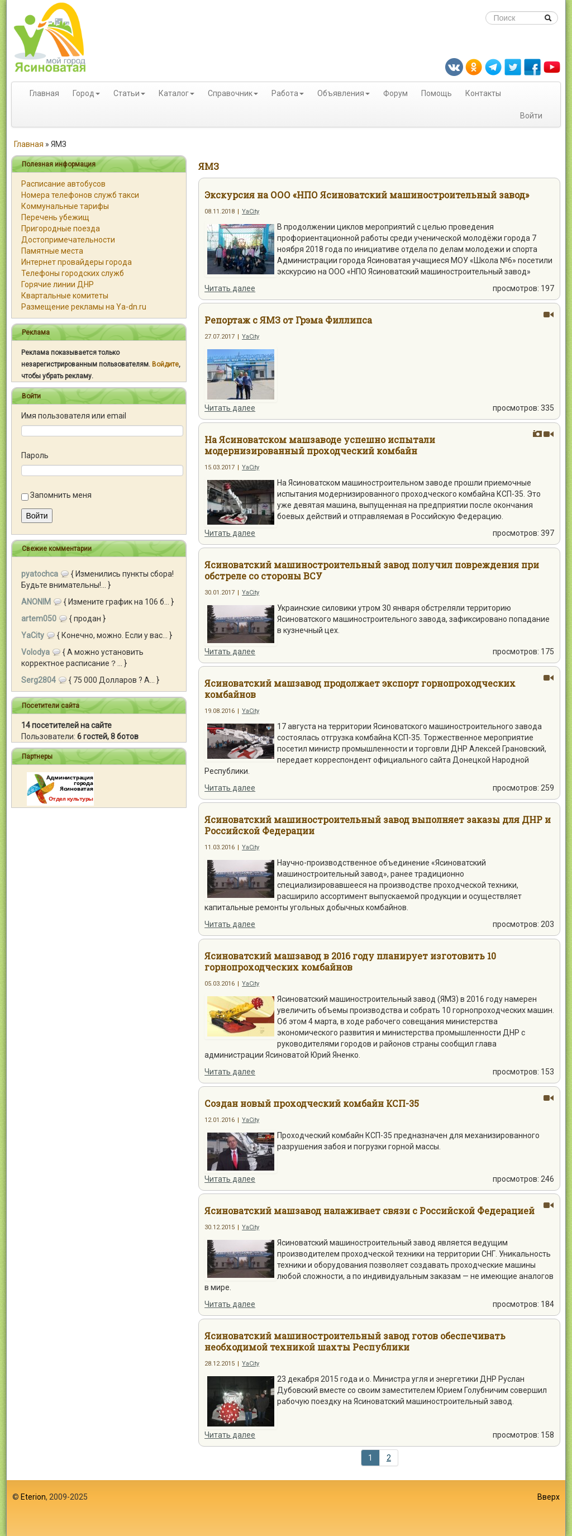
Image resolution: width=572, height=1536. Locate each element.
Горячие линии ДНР (57, 284)
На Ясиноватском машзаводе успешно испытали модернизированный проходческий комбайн (319, 445)
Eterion (33, 1496)
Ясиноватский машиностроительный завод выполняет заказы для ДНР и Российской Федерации (377, 825)
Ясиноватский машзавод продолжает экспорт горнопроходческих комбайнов (360, 688)
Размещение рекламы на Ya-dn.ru (83, 306)
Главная (44, 93)
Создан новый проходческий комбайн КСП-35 (311, 1103)
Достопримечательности (68, 239)
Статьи (126, 93)
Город (83, 93)
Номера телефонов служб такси (80, 195)
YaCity (250, 211)
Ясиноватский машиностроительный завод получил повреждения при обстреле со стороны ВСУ (371, 570)
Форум (395, 93)
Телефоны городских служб (72, 273)
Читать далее (229, 288)
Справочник (230, 93)
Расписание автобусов (63, 183)
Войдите (165, 364)
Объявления (340, 93)
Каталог (174, 93)
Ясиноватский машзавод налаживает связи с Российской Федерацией (369, 1210)
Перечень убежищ (55, 217)
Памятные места (52, 250)
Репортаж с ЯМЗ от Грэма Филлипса (288, 320)
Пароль (35, 455)
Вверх (548, 1496)
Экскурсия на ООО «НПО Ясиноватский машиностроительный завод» (366, 195)
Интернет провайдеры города (76, 262)
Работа (284, 93)
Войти (531, 115)
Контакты (483, 93)
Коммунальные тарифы (65, 206)
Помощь (436, 93)
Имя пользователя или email (73, 415)
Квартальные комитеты (64, 295)
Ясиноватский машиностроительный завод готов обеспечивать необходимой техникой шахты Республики (355, 1341)
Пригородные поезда (60, 228)
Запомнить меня (61, 495)
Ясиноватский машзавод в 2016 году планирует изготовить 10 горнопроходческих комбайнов (350, 961)
